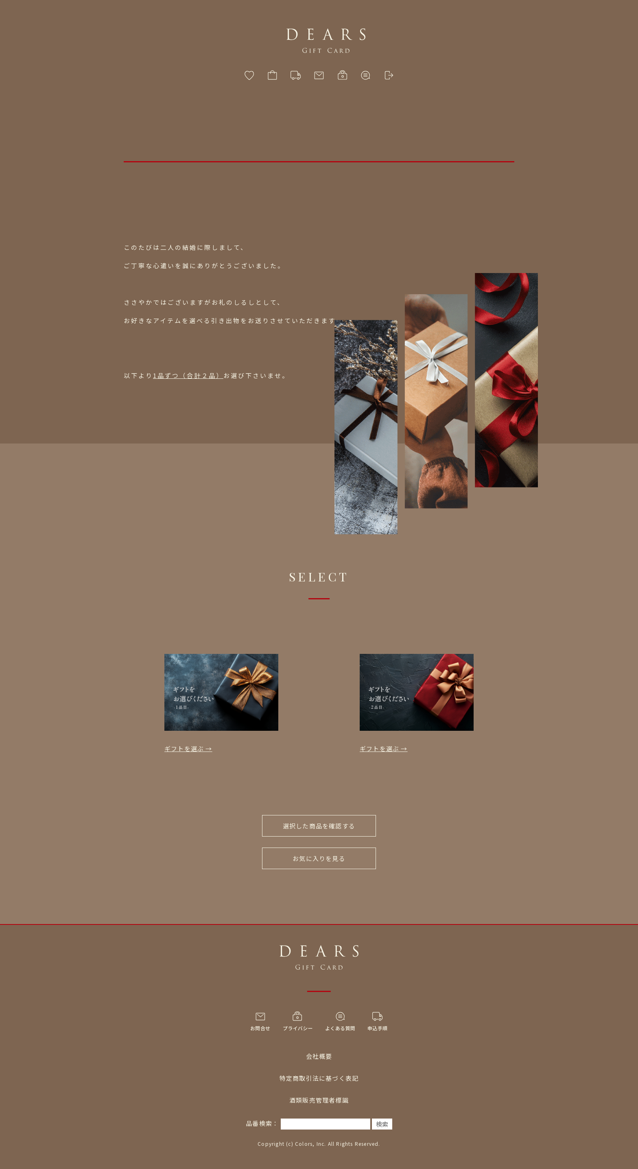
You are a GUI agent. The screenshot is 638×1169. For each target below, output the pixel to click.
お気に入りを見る (319, 858)
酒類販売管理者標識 (319, 1100)
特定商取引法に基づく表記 (319, 1078)
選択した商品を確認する (319, 826)
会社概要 (319, 1056)
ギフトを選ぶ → (188, 748)
